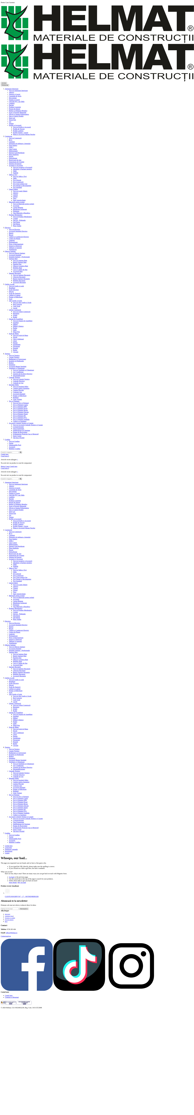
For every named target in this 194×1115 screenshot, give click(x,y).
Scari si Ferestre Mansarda (17, 112)
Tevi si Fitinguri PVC (20, 417)
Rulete (15, 350)
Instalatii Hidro (14, 385)
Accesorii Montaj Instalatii (17, 366)
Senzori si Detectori (15, 246)
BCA (10, 140)
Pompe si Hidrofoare (15, 297)
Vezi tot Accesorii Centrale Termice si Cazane (28, 425)
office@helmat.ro (11, 933)
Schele (15, 315)
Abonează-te (24, 909)
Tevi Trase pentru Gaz (20, 184)
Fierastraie (16, 346)
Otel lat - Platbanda (19, 220)
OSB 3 (11, 147)
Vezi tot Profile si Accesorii (22, 127)
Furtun (11, 443)
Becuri (11, 235)
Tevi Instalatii (17, 187)
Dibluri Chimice (18, 326)
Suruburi (16, 322)
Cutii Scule (16, 306)
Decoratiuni (13, 98)
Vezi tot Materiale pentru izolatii (23, 204)
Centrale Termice (14, 377)
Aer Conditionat (18, 372)
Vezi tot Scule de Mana (20, 335)
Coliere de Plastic (14, 238)
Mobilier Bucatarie (19, 280)
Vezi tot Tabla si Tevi (20, 176)
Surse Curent (17, 436)
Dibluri (15, 324)
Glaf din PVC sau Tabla (16, 101)
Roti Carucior (17, 304)
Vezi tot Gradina (14, 441)
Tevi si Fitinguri (14, 401)
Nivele (15, 337)
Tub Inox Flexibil (18, 438)
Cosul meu (8, 847)
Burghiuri (12, 288)
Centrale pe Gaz (18, 383)
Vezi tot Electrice (14, 229)
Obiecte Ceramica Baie (20, 266)
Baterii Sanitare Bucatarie (21, 279)
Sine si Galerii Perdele (16, 116)
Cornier (15, 218)
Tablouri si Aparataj (15, 248)
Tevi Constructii (18, 182)
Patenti (15, 343)
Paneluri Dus (17, 264)
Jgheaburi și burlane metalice (22, 169)
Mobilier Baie (17, 268)
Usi (10, 122)
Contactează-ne (6, 936)
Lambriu (12, 103)
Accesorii (16, 206)
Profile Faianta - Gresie (20, 132)
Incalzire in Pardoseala (16, 361)
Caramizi (12, 142)
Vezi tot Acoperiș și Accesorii (22, 167)
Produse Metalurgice (15, 215)
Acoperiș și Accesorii (16, 165)
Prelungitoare (13, 242)
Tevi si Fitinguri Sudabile (21, 419)
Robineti (16, 397)
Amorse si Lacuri (14, 94)
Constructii (8, 136)
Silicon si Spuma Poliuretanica (19, 114)
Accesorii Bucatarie (19, 282)
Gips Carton (13, 149)
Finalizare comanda (11, 849)
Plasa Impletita (14, 154)
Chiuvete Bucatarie (19, 277)
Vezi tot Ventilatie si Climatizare (23, 370)
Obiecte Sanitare (10, 251)
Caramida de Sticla (15, 96)
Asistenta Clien (9, 916)
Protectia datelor (9, 920)
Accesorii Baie (18, 271)
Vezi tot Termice (14, 355)
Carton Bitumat (18, 207)
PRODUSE (5, 85)
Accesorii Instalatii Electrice (18, 231)
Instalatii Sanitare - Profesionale (19, 257)
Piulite (15, 328)
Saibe (15, 330)
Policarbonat (13, 158)
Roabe (15, 317)
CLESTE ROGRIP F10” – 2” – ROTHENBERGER (22, 896)
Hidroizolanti (13, 151)
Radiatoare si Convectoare (17, 359)
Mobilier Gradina (14, 449)
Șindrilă (15, 173)
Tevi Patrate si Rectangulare (22, 185)
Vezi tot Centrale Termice (21, 379)
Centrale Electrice (19, 381)
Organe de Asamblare (16, 319)
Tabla (15, 178)
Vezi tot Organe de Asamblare (22, 321)
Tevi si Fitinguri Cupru (20, 405)
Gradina (7, 439)
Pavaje (11, 156)
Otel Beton (16, 224)
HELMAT (7, 914)
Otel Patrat (16, 222)
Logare (7, 853)
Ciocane (15, 352)
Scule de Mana (14, 333)
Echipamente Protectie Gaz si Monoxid (25, 434)
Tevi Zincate (17, 180)
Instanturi (12, 365)
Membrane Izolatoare (20, 209)
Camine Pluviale (18, 390)
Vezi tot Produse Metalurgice (22, 217)
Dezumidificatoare (19, 375)
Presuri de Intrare (14, 109)
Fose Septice (13, 145)
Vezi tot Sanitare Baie (20, 260)
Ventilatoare (13, 249)
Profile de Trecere (19, 129)
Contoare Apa (17, 392)
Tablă (15, 171)
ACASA (4, 83)
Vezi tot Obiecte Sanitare (17, 253)
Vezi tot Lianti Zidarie (20, 191)
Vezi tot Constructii (15, 138)
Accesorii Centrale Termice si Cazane (21, 423)
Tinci (14, 198)
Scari (10, 299)
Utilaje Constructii (15, 310)
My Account (22, 882)
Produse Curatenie (15, 107)
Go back (11, 877)
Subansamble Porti (15, 445)
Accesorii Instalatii (15, 255)
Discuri (11, 291)
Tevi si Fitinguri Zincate (21, 412)
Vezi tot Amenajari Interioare (18, 90)
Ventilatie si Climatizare (17, 368)
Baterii (11, 233)
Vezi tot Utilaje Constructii (21, 312)
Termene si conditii (10, 918)
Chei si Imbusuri (18, 339)
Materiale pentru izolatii (17, 202)
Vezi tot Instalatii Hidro (20, 386)
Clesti (15, 341)
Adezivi (11, 92)
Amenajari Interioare (11, 89)
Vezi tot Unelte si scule (16, 286)
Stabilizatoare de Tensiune (21, 430)
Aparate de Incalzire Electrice (22, 374)
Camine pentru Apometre (21, 388)
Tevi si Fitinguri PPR (20, 407)
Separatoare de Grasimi (16, 162)
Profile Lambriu (18, 131)
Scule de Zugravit (14, 293)
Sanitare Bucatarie (15, 273)
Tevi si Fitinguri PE (19, 416)
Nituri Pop (16, 332)
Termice (7, 354)
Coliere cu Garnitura (19, 421)
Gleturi (15, 196)
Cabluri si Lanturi (14, 295)
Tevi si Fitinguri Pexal (20, 408)
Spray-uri (12, 118)
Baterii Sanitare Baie (19, 262)
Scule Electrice (14, 290)
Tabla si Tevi (13, 174)
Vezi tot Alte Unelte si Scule (22, 302)
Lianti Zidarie (13, 189)
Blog (6, 921)
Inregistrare (8, 851)
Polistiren (16, 211)
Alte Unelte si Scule (15, 301)
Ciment (15, 195)
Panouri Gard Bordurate (17, 153)
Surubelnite (16, 344)
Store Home (13, 882)
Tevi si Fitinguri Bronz (20, 410)
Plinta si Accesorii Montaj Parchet (24, 134)
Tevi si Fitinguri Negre (20, 414)
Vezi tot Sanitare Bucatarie (21, 275)
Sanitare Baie (13, 259)
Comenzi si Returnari (12, 997)
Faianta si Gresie (14, 100)
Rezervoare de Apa (15, 160)
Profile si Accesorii (15, 125)
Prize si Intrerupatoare (16, 244)
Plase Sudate (17, 226)
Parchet (11, 105)
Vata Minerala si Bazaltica (21, 213)
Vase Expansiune (18, 428)
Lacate (15, 308)
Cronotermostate (18, 427)
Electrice (8, 227)
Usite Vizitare (17, 399)
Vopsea (11, 123)
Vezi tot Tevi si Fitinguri (21, 403)
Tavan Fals (12, 120)
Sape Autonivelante (19, 200)
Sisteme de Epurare (15, 164)
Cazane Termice (14, 357)
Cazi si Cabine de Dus (20, 270)
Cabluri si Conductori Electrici (19, 237)
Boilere (11, 363)
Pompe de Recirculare (20, 432)
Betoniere (16, 313)
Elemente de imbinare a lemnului (19, 143)
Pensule (15, 348)
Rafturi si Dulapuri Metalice (18, 111)
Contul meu (8, 846)
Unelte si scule (9, 284)
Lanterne (12, 240)
